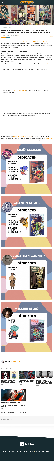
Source (3, 355)
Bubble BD (48, 451)
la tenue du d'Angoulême (33, 41)
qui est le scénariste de (18, 90)
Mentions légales (40, 451)
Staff (4, 451)
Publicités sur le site (21, 451)
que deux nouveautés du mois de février (22, 136)
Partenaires (11, 451)
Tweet (51, 36)
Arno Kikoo (5, 362)
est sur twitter (15, 362)
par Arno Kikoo (14, 36)
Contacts (31, 451)
